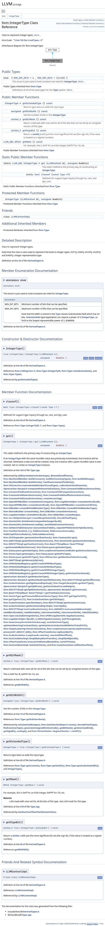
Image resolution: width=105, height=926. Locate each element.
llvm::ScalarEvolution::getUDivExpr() (45, 599)
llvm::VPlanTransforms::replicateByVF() (53, 632)
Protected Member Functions (92, 23)
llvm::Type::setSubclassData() (77, 371)
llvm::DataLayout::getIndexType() (54, 547)
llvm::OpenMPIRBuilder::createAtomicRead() (26, 504)
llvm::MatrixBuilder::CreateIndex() (21, 511)
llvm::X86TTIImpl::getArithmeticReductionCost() (28, 540)
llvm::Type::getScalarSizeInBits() (82, 765)
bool (37, 174)
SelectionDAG (33, 317)
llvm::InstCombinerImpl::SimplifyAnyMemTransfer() (30, 638)
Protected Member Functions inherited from (30, 203)
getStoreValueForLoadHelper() (59, 586)
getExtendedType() (27, 379)
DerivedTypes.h (35, 260)
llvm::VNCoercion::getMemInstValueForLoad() (63, 557)
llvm (3, 16)
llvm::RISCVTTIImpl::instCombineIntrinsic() (25, 609)
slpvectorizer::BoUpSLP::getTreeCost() (67, 589)
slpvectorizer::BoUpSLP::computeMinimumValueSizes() (31, 488)
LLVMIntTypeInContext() (48, 618)
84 (21, 844)
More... (37, 35)
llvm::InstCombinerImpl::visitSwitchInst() (24, 645)
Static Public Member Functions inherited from (31, 186)
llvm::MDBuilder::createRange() (64, 514)
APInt (18, 141)
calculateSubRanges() (29, 724)
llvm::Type (36, 86)
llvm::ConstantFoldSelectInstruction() (22, 495)
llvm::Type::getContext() (27, 765)
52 (21, 326)
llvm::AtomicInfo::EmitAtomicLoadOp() (23, 524)
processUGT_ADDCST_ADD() (17, 632)
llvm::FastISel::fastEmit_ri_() (17, 531)
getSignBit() (9, 731)
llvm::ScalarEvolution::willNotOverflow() (72, 645)
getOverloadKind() (83, 727)
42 (19, 260)
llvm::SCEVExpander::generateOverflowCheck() (27, 537)
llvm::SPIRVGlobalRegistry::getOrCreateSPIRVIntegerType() (33, 570)
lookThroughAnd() (71, 618)
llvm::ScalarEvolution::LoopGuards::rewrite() (26, 635)
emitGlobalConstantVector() (59, 524)
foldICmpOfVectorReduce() (17, 534)
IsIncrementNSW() (50, 612)
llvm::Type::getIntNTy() (52, 765)
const (49, 103)
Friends (85, 27)
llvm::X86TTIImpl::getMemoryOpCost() (23, 560)
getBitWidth (29, 111)
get (43, 163)
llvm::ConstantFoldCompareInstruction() (63, 491)
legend (52, 65)
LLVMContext (54, 163)
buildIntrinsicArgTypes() (58, 478)
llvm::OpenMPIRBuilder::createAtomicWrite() (73, 504)
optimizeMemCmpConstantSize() (20, 625)
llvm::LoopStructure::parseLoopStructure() (69, 628)
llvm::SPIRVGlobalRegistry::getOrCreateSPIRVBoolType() (32, 563)
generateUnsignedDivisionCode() (41, 727)
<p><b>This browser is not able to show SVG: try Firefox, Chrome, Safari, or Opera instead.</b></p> (52, 55)
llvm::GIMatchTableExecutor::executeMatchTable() (29, 527)
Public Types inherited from (22, 86)
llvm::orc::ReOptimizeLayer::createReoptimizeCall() (29, 518)
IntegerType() (15, 768)
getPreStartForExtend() (78, 573)
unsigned (16, 111)
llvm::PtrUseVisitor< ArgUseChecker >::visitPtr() (56, 731)
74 (21, 714)
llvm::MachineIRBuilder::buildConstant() (24, 478)
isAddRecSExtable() (13, 612)
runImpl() (22, 731)
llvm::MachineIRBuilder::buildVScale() (22, 482)
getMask (26, 141)
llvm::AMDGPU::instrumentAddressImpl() (70, 609)
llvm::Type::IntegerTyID (48, 371)
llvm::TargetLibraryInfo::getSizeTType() (73, 583)
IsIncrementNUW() (71, 612)
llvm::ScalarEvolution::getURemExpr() (22, 602)
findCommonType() (13, 727)
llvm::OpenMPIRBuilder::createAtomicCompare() (28, 501)
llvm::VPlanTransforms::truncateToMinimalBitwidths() (31, 641)
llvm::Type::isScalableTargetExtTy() (21, 615)
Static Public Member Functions (68, 23)
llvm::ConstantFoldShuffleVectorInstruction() (66, 495)
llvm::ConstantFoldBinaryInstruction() (80, 488)
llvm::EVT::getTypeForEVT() (72, 596)
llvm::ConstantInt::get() (65, 537)
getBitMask (28, 119)
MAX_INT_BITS (45, 78)
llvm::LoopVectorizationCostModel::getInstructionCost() (68, 550)
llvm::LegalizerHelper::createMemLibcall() (25, 514)
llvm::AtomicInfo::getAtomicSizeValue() (74, 540)
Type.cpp (34, 470)
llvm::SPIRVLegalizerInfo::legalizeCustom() (62, 615)
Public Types (77, 20)
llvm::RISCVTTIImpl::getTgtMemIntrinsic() (24, 589)
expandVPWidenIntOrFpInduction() (74, 527)
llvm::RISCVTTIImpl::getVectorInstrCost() (64, 602)
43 (21, 885)
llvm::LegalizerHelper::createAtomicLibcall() (77, 501)
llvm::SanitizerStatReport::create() (59, 724)
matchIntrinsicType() (58, 622)
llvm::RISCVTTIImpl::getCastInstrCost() (23, 544)
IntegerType (14, 16)
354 (22, 470)
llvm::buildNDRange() (83, 478)
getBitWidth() (22, 684)
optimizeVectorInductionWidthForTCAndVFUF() (62, 625)
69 (21, 760)
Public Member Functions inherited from (28, 150)
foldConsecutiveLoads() (62, 531)
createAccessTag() (52, 498)
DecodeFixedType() (67, 518)
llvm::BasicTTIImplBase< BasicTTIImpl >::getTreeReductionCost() (36, 592)
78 (21, 679)
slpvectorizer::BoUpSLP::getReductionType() (26, 576)
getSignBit (28, 130)
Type (55, 90)
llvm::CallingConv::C (25, 371)
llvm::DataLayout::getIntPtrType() (53, 553)
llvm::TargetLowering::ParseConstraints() (24, 628)
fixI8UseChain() (41, 531)
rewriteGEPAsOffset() (61, 635)
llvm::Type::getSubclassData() (30, 719)
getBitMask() (66, 727)
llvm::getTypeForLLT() (14, 599)
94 (21, 420)
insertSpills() (60, 605)
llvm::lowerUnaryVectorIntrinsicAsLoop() (24, 622)
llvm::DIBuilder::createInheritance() (58, 511)
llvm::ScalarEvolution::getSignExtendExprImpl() (27, 583)
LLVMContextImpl (20, 216)
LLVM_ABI (8, 141)
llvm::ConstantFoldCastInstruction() (22, 491)
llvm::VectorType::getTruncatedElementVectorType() (30, 596)
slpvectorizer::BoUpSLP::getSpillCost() (22, 586)
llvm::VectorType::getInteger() (19, 553)
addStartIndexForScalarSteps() (34, 475)
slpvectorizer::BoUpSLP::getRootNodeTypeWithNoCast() (32, 579)
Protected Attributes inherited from (25, 230)
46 (21, 365)
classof (45, 174)
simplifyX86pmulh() (68, 638)
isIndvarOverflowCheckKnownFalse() (37, 812)
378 (22, 806)
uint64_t (16, 119)
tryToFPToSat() (67, 641)
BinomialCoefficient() (62, 475)
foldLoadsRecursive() (43, 534)
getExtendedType (31, 103)
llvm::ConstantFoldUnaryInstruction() (22, 498)
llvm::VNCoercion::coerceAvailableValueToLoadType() (30, 485)
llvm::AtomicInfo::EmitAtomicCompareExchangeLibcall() (32, 521)
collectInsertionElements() (73, 485)
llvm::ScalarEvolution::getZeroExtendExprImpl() (27, 605)
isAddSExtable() (32, 612)
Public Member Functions (93, 20)
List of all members (97, 27)
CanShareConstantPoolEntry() (58, 482)
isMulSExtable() (90, 612)
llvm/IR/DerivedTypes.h (28, 40)
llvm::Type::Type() (12, 374)
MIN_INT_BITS (21, 78)
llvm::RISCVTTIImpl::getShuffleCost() (81, 579)
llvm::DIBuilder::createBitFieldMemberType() (26, 508)
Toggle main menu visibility (4, 9)
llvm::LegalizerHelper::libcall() (18, 618)
